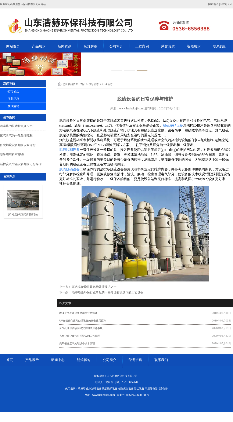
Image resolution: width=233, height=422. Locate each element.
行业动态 (13, 98)
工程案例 (142, 46)
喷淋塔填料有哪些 (12, 154)
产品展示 (39, 46)
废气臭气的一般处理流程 (16, 135)
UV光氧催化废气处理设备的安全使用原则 (82, 320)
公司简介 (116, 46)
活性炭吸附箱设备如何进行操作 (21, 164)
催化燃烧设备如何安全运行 (18, 145)
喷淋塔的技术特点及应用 (16, 126)
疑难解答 (90, 46)
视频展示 (194, 46)
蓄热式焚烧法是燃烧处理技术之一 (93, 286)
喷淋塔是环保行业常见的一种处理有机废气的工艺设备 (107, 292)
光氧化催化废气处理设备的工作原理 (79, 335)
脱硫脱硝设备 (173, 125)
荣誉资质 (168, 46)
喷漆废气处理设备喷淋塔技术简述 (78, 313)
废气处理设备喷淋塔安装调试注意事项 (81, 328)
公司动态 (13, 91)
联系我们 (219, 46)
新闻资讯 (64, 46)
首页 (83, 84)
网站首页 (13, 46)
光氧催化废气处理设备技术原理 (77, 343)
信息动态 (94, 84)
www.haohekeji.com (131, 108)
